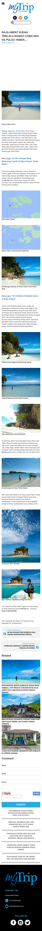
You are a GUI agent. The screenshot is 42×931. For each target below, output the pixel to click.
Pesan (4, 782)
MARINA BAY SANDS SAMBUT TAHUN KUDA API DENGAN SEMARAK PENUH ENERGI (21, 847)
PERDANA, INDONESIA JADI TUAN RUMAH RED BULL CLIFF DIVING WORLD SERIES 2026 (21, 824)
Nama (4, 765)
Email (4, 774)
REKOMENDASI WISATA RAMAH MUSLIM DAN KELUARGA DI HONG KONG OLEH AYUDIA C (21, 813)
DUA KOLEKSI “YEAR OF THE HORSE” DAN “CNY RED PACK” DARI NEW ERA (21, 858)
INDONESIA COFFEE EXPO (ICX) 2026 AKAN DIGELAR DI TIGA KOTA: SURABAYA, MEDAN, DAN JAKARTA (21, 836)
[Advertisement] (21, 68)
